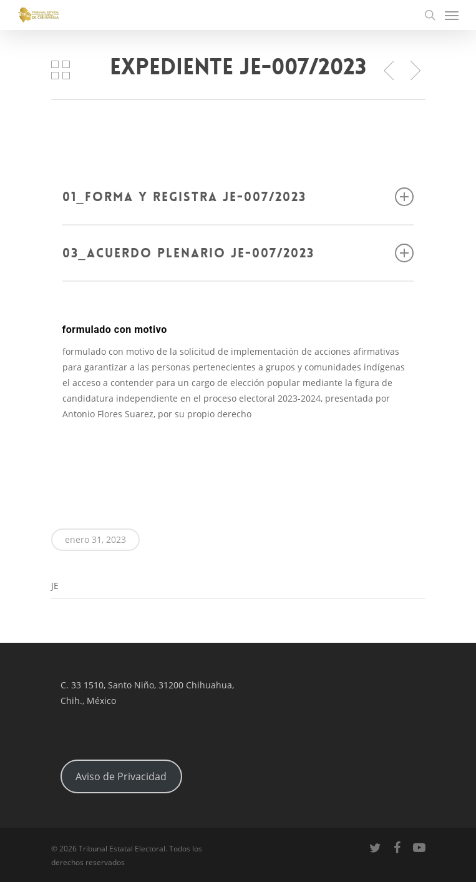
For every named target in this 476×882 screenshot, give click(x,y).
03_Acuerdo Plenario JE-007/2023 (238, 253)
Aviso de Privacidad (121, 776)
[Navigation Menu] (452, 15)
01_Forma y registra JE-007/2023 (238, 196)
